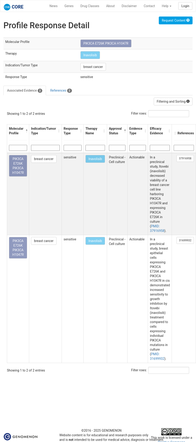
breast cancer (93, 67)
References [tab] (61, 91)
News (53, 6)
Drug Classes (89, 6)
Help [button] (166, 6)
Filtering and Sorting (173, 101)
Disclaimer (129, 6)
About (110, 6)
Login (185, 6)
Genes (69, 6)
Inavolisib (90, 55)
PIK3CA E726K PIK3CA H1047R (105, 43)
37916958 (185, 158)
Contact (149, 6)
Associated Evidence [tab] (24, 91)
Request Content (176, 20)
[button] (26, 131)
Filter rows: (139, 113)
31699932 (185, 240)
